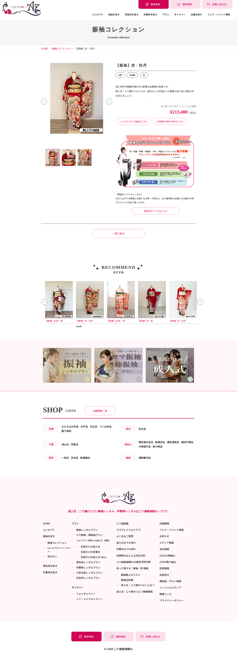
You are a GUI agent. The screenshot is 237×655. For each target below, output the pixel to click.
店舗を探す (196, 14)
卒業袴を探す (150, 14)
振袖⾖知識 (127, 580)
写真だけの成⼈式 (90, 546)
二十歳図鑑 (122, 523)
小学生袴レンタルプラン (89, 572)
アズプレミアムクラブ (128, 530)
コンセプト (97, 14)
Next (109, 101)
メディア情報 (166, 542)
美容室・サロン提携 (170, 581)
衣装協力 (164, 575)
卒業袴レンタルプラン (88, 567)
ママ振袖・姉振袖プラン (89, 535)
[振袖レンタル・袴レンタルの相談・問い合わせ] (217, 4)
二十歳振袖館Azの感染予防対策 (133, 562)
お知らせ (164, 536)
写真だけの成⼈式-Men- (94, 557)
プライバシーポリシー (171, 600)
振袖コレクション (61, 48)
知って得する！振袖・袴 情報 (132, 568)
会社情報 (164, 549)
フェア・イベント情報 (218, 14)
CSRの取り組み (167, 562)
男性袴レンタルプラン (88, 562)
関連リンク (165, 594)
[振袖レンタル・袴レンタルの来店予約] (153, 4)
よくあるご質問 (124, 536)
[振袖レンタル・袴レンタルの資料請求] (185, 4)
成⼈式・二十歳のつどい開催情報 (134, 591)
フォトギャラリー (86, 593)
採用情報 (164, 568)
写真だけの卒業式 (90, 552)
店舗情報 (164, 523)
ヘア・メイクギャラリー (89, 599)
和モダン (52, 556)
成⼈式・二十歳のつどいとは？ (138, 585)
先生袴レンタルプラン (88, 578)
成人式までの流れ (126, 542)
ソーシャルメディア (170, 587)
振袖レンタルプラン (87, 530)
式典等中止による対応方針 (130, 555)
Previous (44, 101)
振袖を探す (114, 14)
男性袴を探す (131, 14)
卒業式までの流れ (126, 549)
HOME (44, 48)
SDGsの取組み (167, 555)
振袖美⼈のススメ (130, 575)
